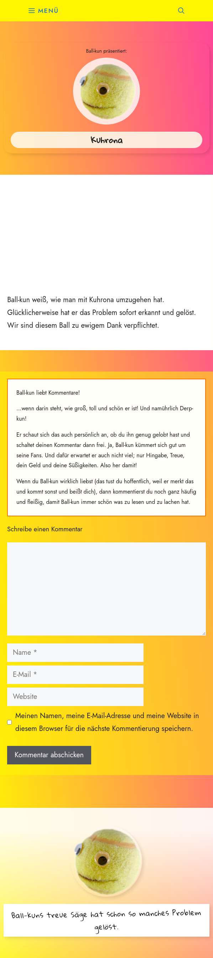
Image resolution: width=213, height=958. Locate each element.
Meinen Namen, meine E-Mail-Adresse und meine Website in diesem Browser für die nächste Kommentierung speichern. (107, 722)
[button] (181, 10)
